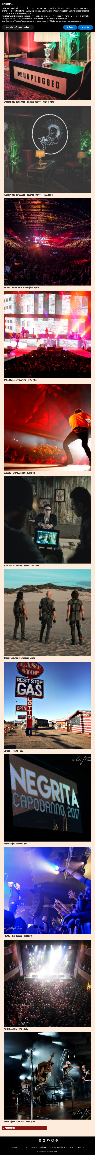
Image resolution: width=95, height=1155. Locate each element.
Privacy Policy (67, 1147)
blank (55, 1151)
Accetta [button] (85, 27)
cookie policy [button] (25, 13)
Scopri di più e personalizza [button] (18, 27)
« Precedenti (9, 1128)
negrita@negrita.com (52, 1147)
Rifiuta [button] (70, 27)
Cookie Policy (80, 1147)
